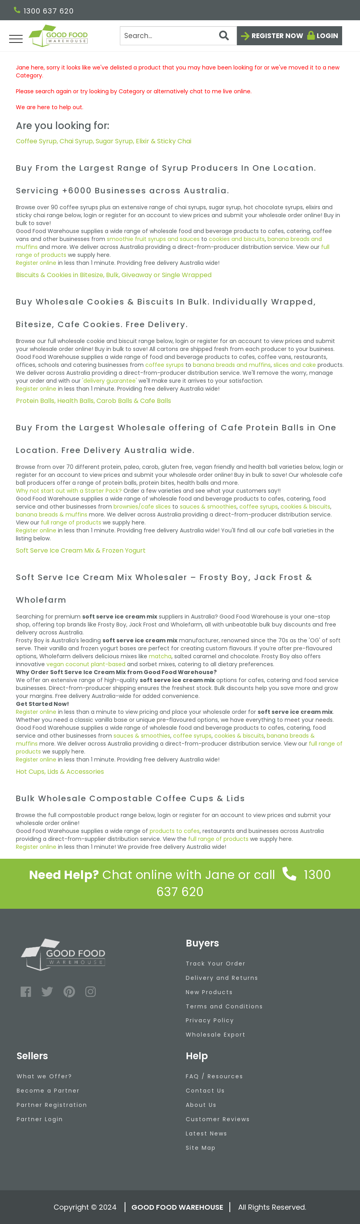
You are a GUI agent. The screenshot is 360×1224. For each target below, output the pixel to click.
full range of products (71, 522)
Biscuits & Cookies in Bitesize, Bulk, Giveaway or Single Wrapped (114, 274)
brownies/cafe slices (142, 507)
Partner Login (40, 1119)
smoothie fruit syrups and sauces (153, 239)
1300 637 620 (44, 11)
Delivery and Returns (222, 978)
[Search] (178, 35)
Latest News (206, 1133)
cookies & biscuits (305, 507)
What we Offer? (44, 1076)
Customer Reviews (218, 1119)
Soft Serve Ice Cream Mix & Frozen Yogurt (81, 550)
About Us (201, 1105)
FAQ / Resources (214, 1076)
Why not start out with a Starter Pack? (69, 491)
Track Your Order (216, 964)
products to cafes (175, 831)
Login (327, 35)
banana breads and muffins (232, 365)
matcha (160, 656)
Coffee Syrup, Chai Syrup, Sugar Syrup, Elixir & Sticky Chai (103, 141)
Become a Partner (48, 1091)
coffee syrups (164, 365)
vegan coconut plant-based (85, 664)
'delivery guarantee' (109, 381)
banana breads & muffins (51, 515)
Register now (277, 35)
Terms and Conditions (224, 1006)
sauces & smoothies (208, 507)
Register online (36, 263)
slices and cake (294, 365)
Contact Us (205, 1091)
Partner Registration (52, 1105)
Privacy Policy (210, 1020)
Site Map (201, 1148)
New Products (209, 992)
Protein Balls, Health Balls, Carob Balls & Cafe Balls (93, 400)
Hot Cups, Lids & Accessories (60, 771)
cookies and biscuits (237, 239)
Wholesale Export (216, 1035)
